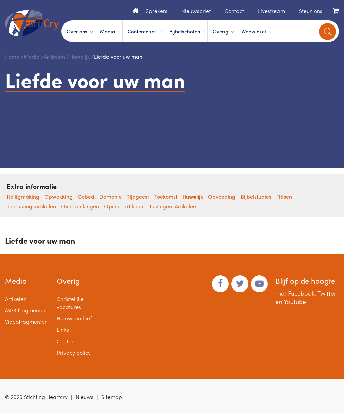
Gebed (86, 196)
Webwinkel (253, 31)
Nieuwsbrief (196, 11)
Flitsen (284, 196)
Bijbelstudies (256, 196)
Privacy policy (74, 352)
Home (136, 10)
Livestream (271, 11)
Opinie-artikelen (124, 206)
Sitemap (111, 397)
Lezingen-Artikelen (173, 206)
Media (107, 31)
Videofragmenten (26, 321)
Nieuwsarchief (74, 318)
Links (63, 329)
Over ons (77, 31)
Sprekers (156, 11)
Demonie (110, 196)
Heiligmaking (23, 196)
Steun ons (310, 11)
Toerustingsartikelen (31, 206)
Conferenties (142, 31)
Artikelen (54, 56)
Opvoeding (221, 196)
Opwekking (58, 196)
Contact (234, 11)
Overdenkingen (80, 206)
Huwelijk (79, 56)
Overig (220, 31)
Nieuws (84, 397)
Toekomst (165, 196)
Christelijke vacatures (70, 303)
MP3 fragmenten (26, 310)
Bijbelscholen (184, 31)
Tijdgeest (138, 196)
